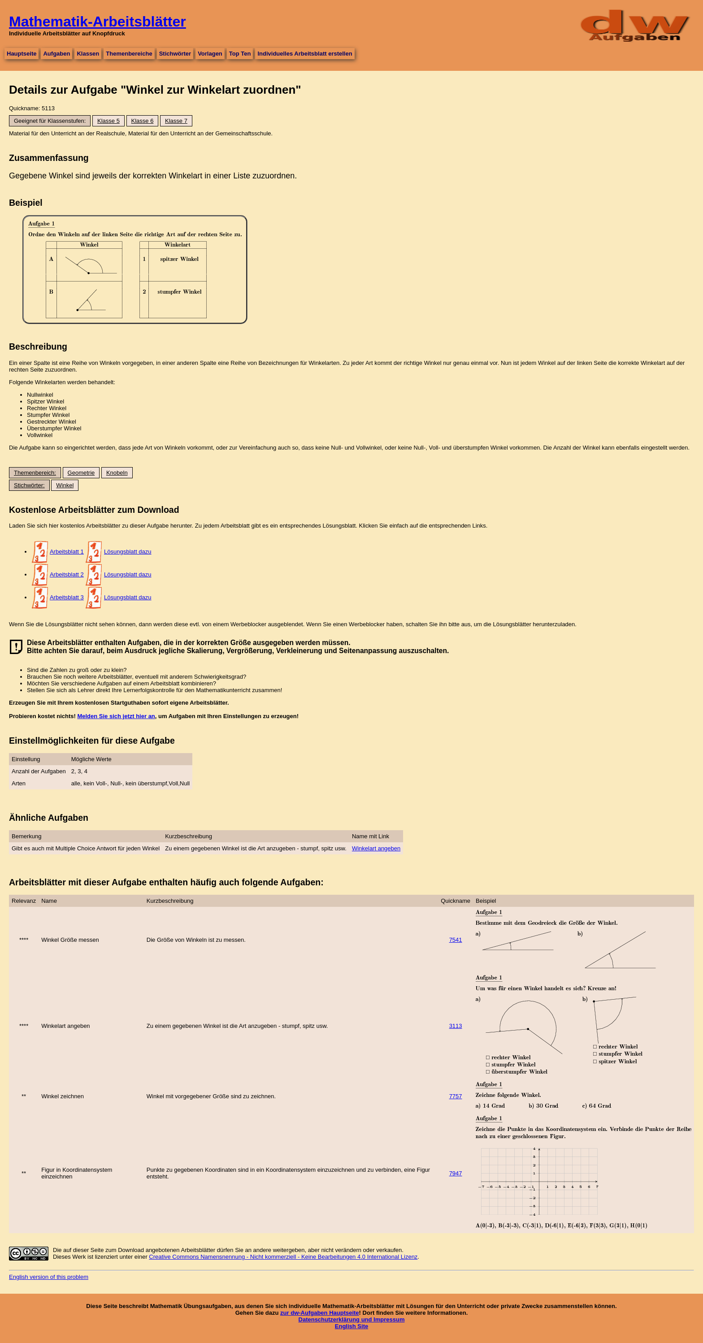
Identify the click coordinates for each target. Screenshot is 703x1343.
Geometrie (81, 472)
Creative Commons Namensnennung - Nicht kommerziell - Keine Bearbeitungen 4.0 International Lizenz (283, 1256)
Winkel (65, 485)
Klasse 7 (176, 120)
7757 (455, 1096)
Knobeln (117, 472)
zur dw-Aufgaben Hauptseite (319, 1312)
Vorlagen (210, 53)
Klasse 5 (108, 120)
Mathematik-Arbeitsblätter (97, 21)
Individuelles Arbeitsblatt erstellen (304, 53)
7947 (455, 1173)
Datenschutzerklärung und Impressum (352, 1319)
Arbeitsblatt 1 (67, 551)
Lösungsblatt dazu (128, 551)
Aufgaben (56, 53)
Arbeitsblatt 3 (67, 597)
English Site (351, 1326)
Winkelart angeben (376, 848)
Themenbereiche (129, 53)
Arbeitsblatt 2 (67, 574)
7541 (455, 939)
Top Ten (240, 53)
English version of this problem (48, 1277)
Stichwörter (175, 53)
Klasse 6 (142, 120)
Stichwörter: (29, 485)
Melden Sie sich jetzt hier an (116, 716)
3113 (455, 1025)
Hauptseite (21, 53)
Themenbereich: (35, 472)
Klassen (88, 53)
